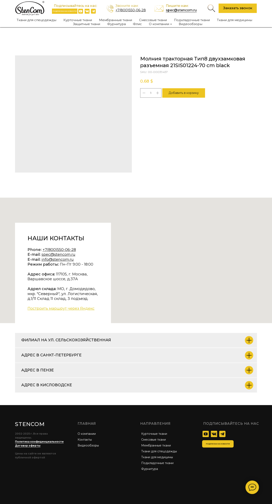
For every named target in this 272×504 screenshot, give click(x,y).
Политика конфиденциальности (39, 441)
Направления (155, 424)
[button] (238, 8)
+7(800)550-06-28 (131, 10)
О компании (87, 434)
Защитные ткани (86, 24)
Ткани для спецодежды (36, 20)
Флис (137, 24)
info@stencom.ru (58, 259)
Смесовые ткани (153, 20)
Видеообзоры (190, 24)
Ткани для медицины (234, 20)
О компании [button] (159, 24)
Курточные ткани (77, 20)
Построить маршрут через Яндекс (61, 308)
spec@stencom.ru (181, 10)
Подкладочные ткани (192, 20)
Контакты (85, 439)
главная (87, 424)
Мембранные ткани (115, 20)
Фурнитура (116, 24)
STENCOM (30, 424)
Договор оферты (27, 445)
